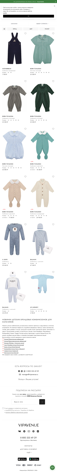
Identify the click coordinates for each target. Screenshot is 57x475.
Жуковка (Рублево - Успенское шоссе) (14, 343)
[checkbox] (18, 410)
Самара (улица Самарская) (11, 351)
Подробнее (40, 1)
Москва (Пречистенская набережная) (14, 339)
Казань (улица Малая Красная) (12, 347)
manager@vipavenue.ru (30, 374)
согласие (10, 408)
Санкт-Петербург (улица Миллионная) (14, 345)
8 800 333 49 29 (33, 371)
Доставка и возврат (28, 449)
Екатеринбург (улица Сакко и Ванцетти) (14, 349)
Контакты (28, 446)
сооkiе (5, 13)
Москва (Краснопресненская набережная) (15, 341)
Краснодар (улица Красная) (11, 353)
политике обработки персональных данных (16, 412)
